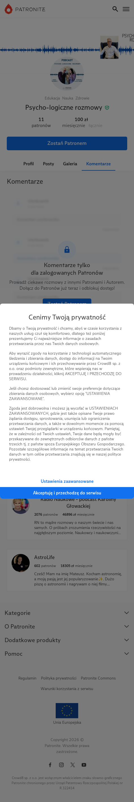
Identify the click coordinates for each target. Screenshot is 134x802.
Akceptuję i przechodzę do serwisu (67, 493)
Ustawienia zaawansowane (67, 481)
